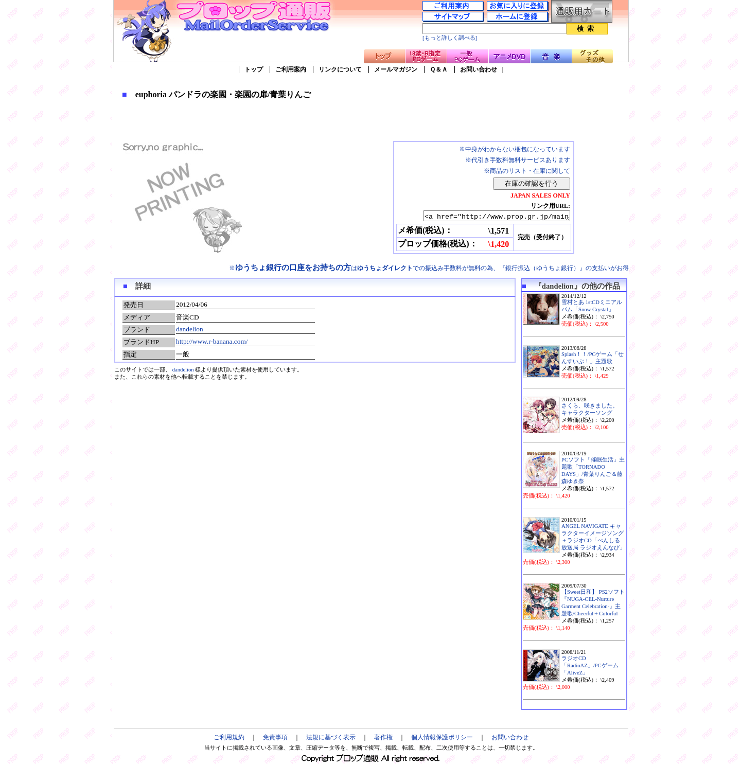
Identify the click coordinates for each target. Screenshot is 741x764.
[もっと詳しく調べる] (449, 38)
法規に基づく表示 (331, 737)
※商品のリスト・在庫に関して (527, 170)
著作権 (383, 737)
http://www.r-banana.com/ (212, 341)
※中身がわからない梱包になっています (514, 149)
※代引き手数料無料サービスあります (517, 160)
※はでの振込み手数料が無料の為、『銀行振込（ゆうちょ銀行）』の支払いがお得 (429, 268)
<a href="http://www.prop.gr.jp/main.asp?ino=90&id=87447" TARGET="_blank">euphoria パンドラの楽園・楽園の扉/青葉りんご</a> (487, 216)
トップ (253, 69)
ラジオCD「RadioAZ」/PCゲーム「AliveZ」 (590, 665)
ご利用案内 (290, 69)
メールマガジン (395, 69)
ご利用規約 (229, 737)
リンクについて (340, 69)
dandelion (189, 329)
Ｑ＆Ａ (439, 69)
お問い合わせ (478, 69)
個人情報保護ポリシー (442, 737)
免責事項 (275, 737)
